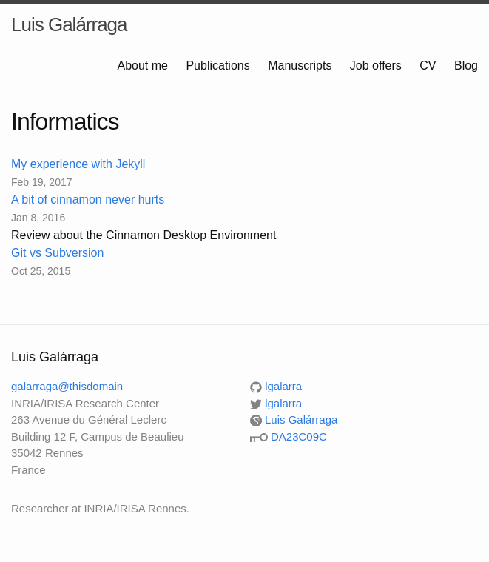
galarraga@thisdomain (67, 386)
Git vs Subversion (57, 253)
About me (142, 65)
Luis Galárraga (69, 24)
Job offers (376, 65)
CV (427, 65)
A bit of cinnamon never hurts (87, 199)
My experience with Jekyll (78, 164)
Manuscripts (299, 65)
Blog (466, 65)
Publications (217, 65)
